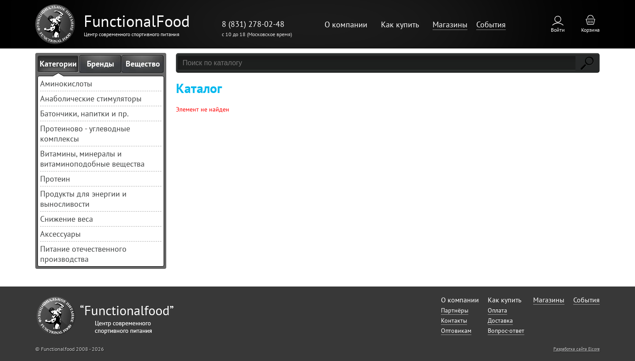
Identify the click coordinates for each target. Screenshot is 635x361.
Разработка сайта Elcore (576, 349)
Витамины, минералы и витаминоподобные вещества (92, 159)
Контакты (454, 320)
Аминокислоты (66, 83)
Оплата (497, 310)
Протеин (55, 179)
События (491, 24)
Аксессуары (60, 234)
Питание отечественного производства (83, 254)
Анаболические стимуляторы (91, 98)
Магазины (450, 24)
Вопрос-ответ (506, 331)
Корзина (590, 29)
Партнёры (454, 310)
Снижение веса (66, 219)
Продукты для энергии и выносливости (83, 199)
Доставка (500, 320)
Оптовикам (456, 331)
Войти (558, 29)
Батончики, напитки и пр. (84, 113)
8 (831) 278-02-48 (253, 24)
